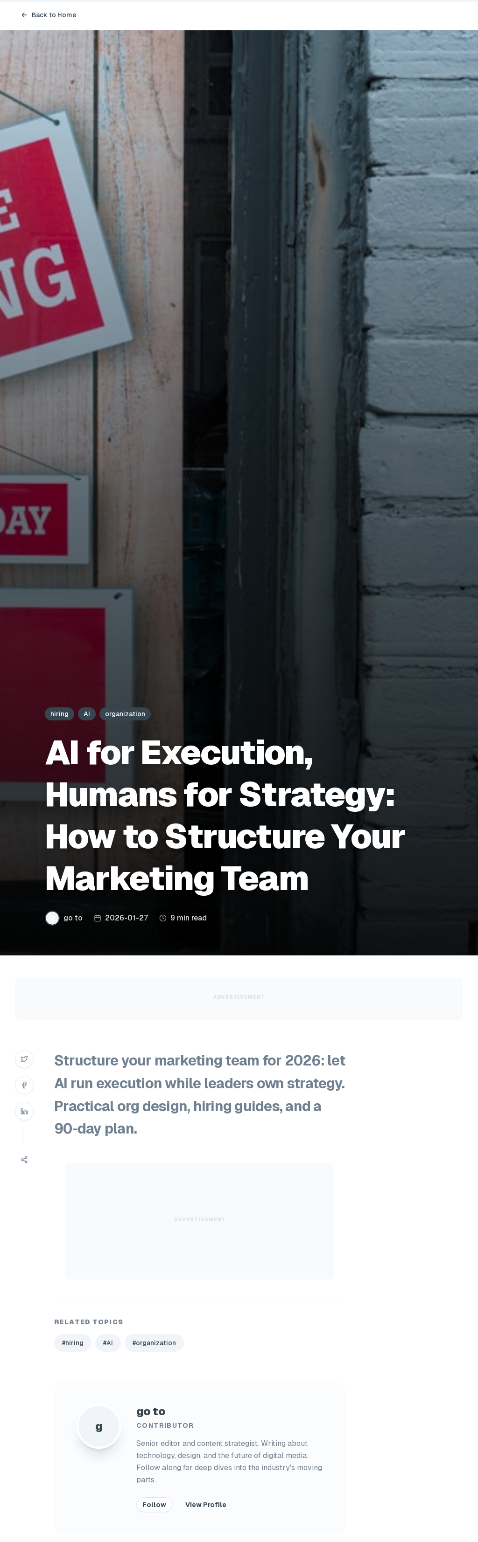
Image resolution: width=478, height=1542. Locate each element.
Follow (154, 1505)
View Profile (205, 1505)
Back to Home (49, 15)
